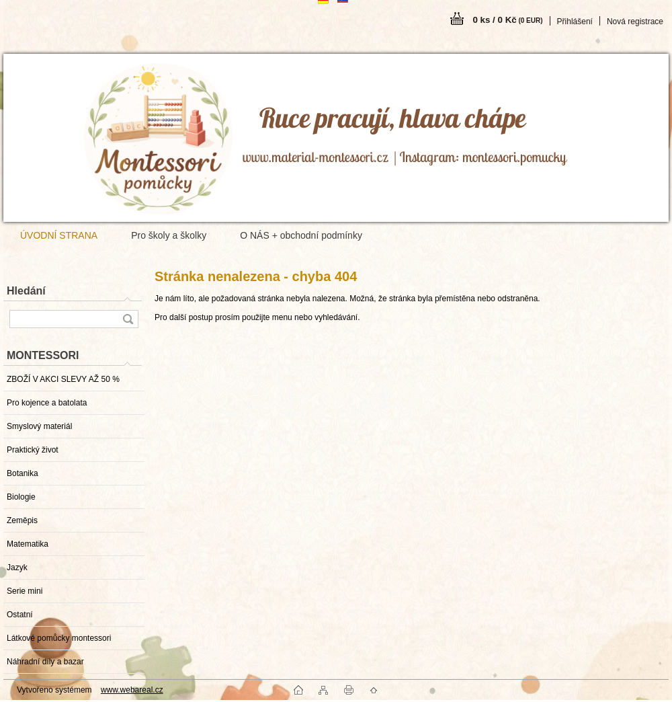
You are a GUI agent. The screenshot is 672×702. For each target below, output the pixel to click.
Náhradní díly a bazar (45, 661)
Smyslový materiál (39, 426)
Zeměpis (22, 520)
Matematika (27, 544)
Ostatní (20, 614)
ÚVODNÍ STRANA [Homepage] (58, 235)
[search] (127, 319)
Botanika (22, 473)
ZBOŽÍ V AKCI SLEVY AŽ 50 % (63, 379)
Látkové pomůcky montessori (59, 638)
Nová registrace (635, 21)
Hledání (26, 291)
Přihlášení (575, 21)
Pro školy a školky (168, 235)
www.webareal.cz (132, 690)
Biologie (21, 497)
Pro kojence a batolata (47, 402)
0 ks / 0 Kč (507, 20)
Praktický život (32, 450)
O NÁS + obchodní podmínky (301, 235)
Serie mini (24, 591)
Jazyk (17, 567)
